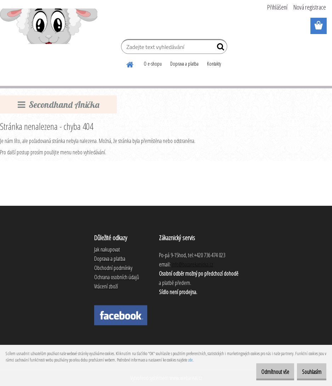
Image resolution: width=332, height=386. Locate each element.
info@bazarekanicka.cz (192, 264)
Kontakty (214, 63)
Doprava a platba (184, 63)
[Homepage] (130, 63)
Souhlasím (307, 372)
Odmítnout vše (263, 372)
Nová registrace (309, 7)
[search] (219, 48)
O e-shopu (153, 63)
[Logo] (48, 26)
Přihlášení (277, 7)
